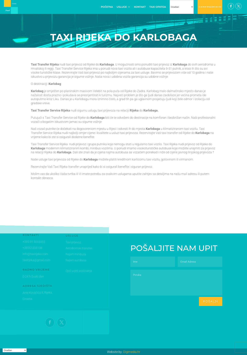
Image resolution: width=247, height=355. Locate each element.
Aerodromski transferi (75, 249)
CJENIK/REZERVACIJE (210, 7)
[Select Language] (182, 7)
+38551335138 (31, 248)
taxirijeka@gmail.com (35, 260)
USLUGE (122, 6)
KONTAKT (140, 6)
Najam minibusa (72, 254)
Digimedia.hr (131, 352)
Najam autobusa (73, 260)
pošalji (210, 301)
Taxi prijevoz (70, 243)
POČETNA (107, 6)
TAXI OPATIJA (157, 6)
